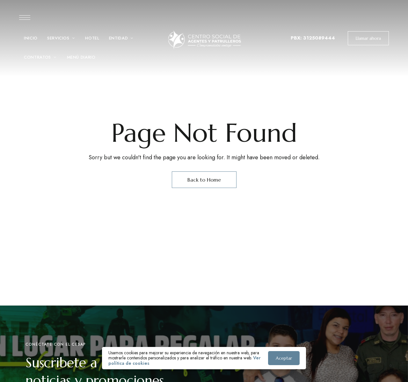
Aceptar (284, 358)
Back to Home (204, 180)
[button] (368, 38)
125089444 (320, 37)
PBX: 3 (298, 37)
